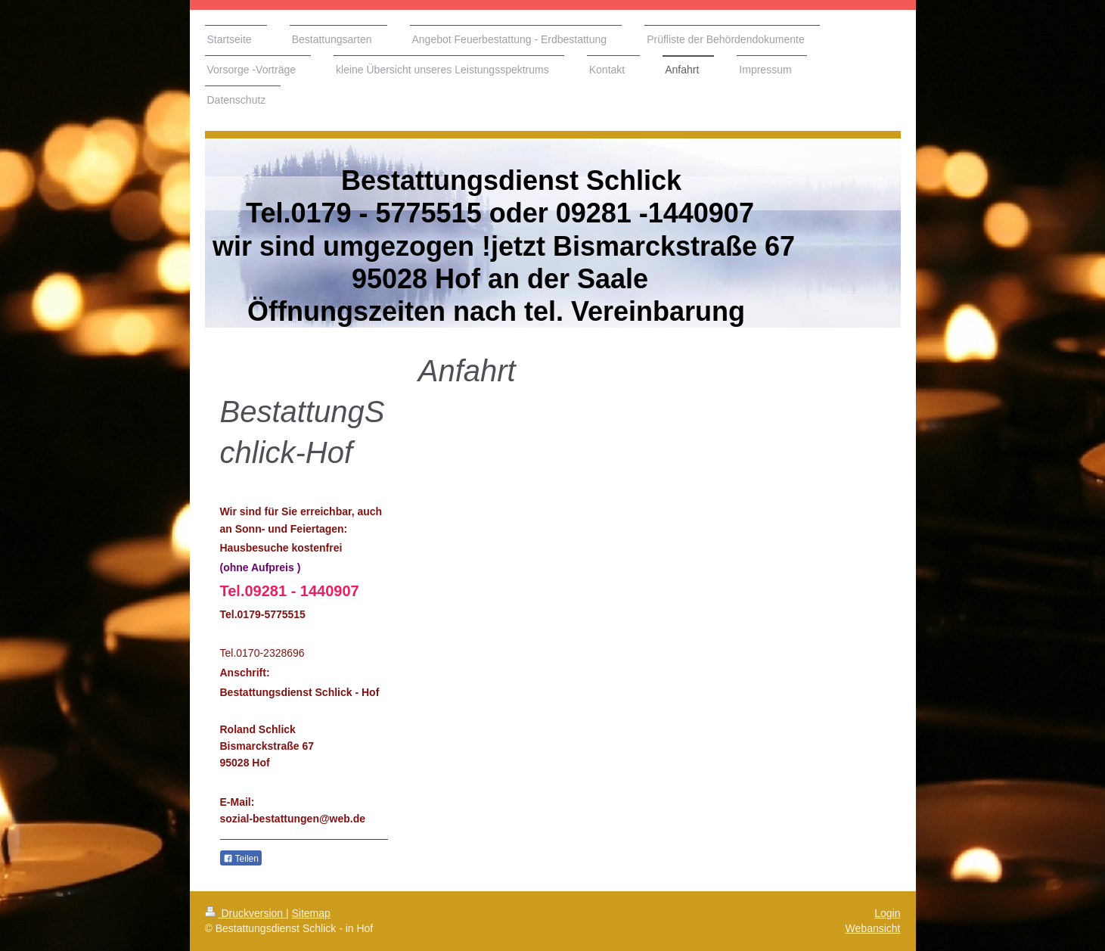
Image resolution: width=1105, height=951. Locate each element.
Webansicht (873, 928)
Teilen (241, 858)
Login (887, 913)
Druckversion (245, 913)
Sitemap (311, 913)
